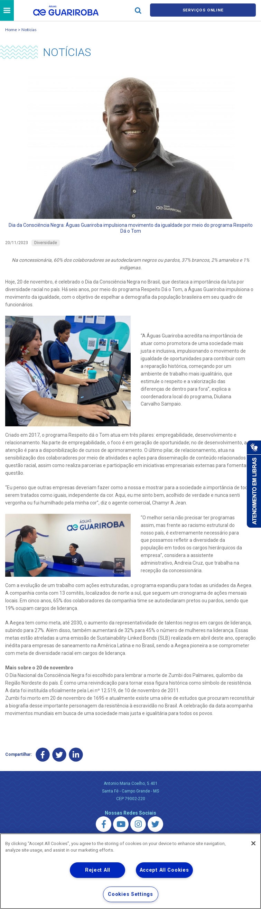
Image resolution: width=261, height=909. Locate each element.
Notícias (29, 30)
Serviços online (202, 10)
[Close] (253, 843)
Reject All (97, 870)
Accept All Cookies (164, 870)
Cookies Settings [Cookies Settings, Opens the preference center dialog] (130, 894)
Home (11, 30)
